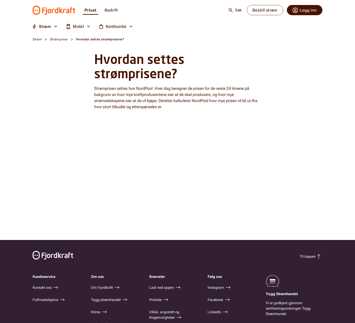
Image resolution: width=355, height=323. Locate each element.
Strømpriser (59, 39)
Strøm (37, 39)
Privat (90, 10)
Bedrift (111, 10)
